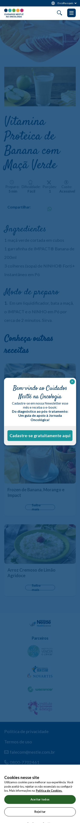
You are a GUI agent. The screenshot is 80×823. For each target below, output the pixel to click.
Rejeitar (40, 816)
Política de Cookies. (49, 795)
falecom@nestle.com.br (32, 752)
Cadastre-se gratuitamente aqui (40, 435)
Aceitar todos (40, 804)
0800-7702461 (24, 762)
